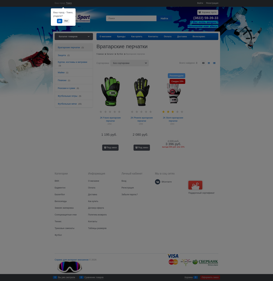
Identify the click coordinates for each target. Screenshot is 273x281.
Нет (66, 21)
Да (59, 21)
